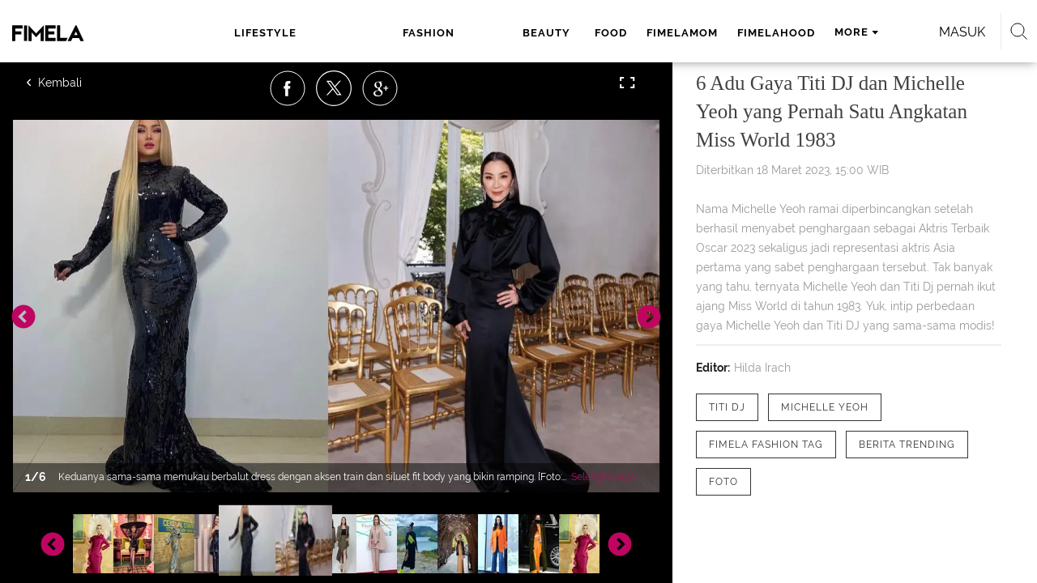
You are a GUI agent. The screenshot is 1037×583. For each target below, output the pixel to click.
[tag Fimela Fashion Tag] (766, 444)
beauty (409, 33)
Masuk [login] (891, 32)
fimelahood (634, 33)
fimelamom (540, 33)
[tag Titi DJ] (727, 407)
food (469, 33)
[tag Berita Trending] (907, 444)
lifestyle (264, 33)
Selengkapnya (603, 477)
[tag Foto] (723, 482)
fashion (340, 33)
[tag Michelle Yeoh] (825, 407)
